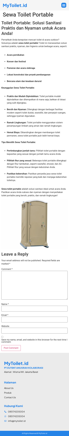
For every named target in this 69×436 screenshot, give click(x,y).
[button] (63, 5)
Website (5, 326)
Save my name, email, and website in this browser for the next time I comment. (34, 341)
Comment (7, 269)
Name (5, 304)
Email (4, 315)
